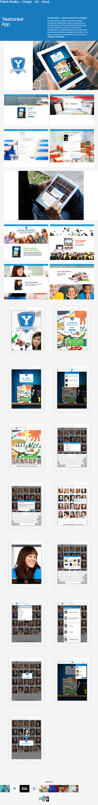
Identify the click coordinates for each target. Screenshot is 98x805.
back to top (49, 782)
